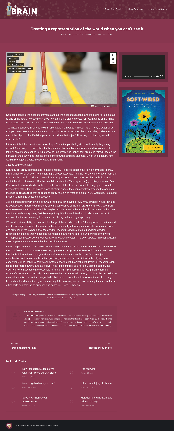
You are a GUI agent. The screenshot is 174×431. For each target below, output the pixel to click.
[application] (143, 67)
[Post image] (13, 373)
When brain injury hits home (96, 383)
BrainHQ (12, 62)
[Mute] (157, 76)
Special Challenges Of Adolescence (34, 399)
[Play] (125, 76)
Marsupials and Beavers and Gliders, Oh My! (96, 399)
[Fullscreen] (161, 76)
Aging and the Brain (16, 55)
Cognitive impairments (17, 72)
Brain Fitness (13, 58)
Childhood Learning (16, 65)
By (53, 298)
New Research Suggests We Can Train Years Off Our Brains (39, 370)
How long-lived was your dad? (39, 383)
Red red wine (88, 368)
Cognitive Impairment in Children (20, 68)
